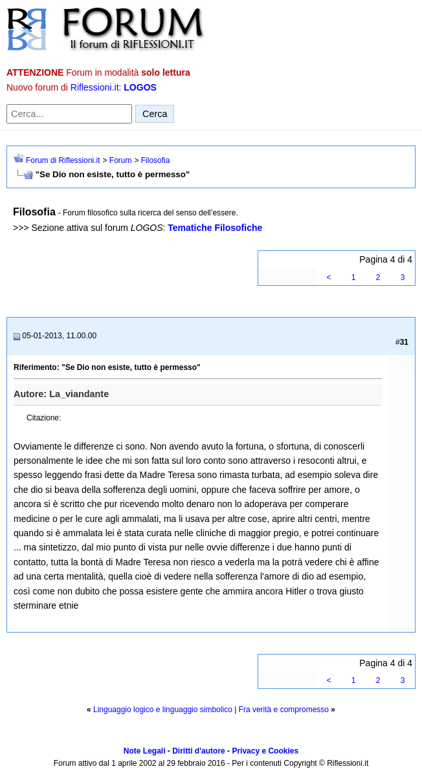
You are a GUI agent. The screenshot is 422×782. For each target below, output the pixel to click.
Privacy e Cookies (265, 750)
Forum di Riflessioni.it (63, 160)
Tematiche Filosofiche (215, 228)
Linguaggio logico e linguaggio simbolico (162, 709)
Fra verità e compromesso (284, 709)
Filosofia (155, 160)
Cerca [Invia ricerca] (154, 114)
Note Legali (145, 750)
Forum (120, 160)
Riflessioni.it (95, 87)
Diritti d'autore (198, 750)
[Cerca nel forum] (69, 114)
